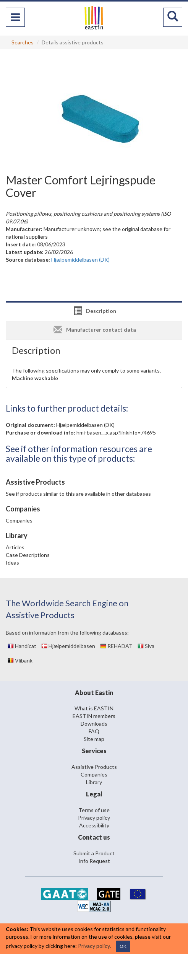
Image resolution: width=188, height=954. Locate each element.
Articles (15, 547)
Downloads (94, 723)
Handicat (22, 646)
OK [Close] (123, 946)
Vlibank (20, 660)
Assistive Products (94, 767)
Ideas (12, 562)
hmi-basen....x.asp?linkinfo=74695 (116, 432)
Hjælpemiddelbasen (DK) (85, 425)
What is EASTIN (94, 708)
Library (94, 782)
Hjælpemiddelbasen (68, 646)
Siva (146, 646)
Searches (22, 42)
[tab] (94, 311)
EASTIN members (94, 716)
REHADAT (116, 646)
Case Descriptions (28, 555)
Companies (19, 520)
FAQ (94, 731)
